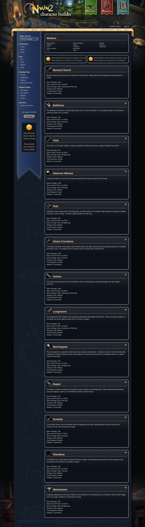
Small (22, 62)
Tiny (22, 59)
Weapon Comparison (27, 105)
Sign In (126, 26)
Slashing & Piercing (26, 82)
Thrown (23, 98)
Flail (48, 50)
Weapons (34, 30)
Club (48, 46)
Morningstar (76, 48)
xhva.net (40, 520)
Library (25, 30)
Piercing (23, 75)
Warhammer (102, 46)
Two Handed (24, 93)
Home (18, 30)
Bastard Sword (51, 43)
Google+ (64, 520)
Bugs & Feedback (107, 30)
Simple (23, 47)
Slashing (23, 80)
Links (126, 30)
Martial (23, 49)
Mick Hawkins (28, 520)
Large (22, 67)
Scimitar (101, 43)
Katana (75, 45)
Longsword (76, 46)
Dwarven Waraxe (51, 48)
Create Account (114, 26)
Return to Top (118, 103)
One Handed (24, 90)
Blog (119, 30)
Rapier (75, 50)
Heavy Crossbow (78, 43)
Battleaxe (49, 45)
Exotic (22, 52)
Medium (43, 30)
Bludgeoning (24, 77)
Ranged (23, 95)
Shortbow (102, 45)
